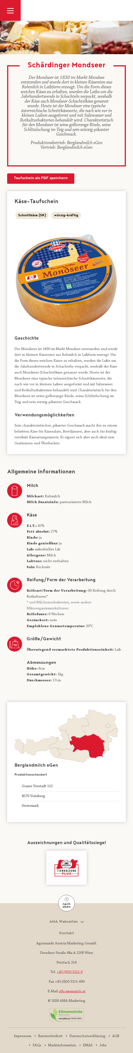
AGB (115, 1036)
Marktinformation (62, 1045)
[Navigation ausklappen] (10, 10)
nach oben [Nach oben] (66, 903)
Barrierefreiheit (50, 1036)
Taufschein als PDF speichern (41, 178)
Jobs (103, 1045)
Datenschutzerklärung (87, 1036)
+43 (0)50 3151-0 (70, 972)
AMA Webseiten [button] (64, 922)
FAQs (37, 1045)
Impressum (22, 1036)
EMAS (88, 1045)
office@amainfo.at (72, 991)
